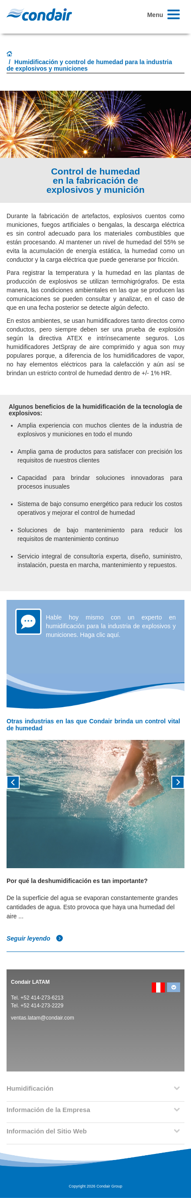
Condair (39, 14)
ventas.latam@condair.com (42, 1018)
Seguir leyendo (35, 938)
